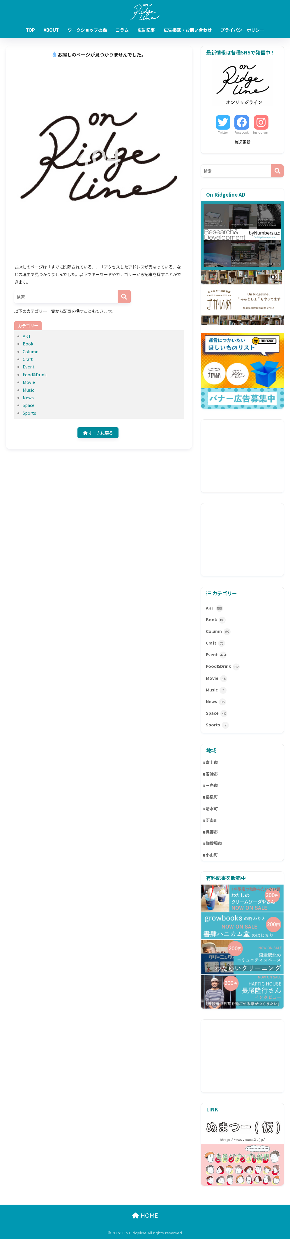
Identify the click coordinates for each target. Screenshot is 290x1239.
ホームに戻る (98, 433)
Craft (28, 359)
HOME (145, 1215)
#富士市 (210, 762)
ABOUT (51, 30)
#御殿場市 (212, 843)
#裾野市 (210, 832)
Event (29, 366)
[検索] (124, 296)
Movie (29, 382)
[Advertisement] (242, 456)
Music (28, 390)
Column (30, 351)
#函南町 (210, 820)
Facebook (241, 132)
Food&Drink (35, 374)
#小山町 (210, 855)
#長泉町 (210, 797)
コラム (122, 30)
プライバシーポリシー (242, 30)
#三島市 (210, 785)
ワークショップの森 (87, 30)
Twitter (223, 132)
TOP (30, 30)
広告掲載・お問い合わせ (188, 30)
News (28, 397)
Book (28, 343)
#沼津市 (210, 774)
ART (27, 336)
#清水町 (210, 808)
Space (28, 405)
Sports (29, 413)
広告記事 (146, 30)
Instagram (261, 132)
